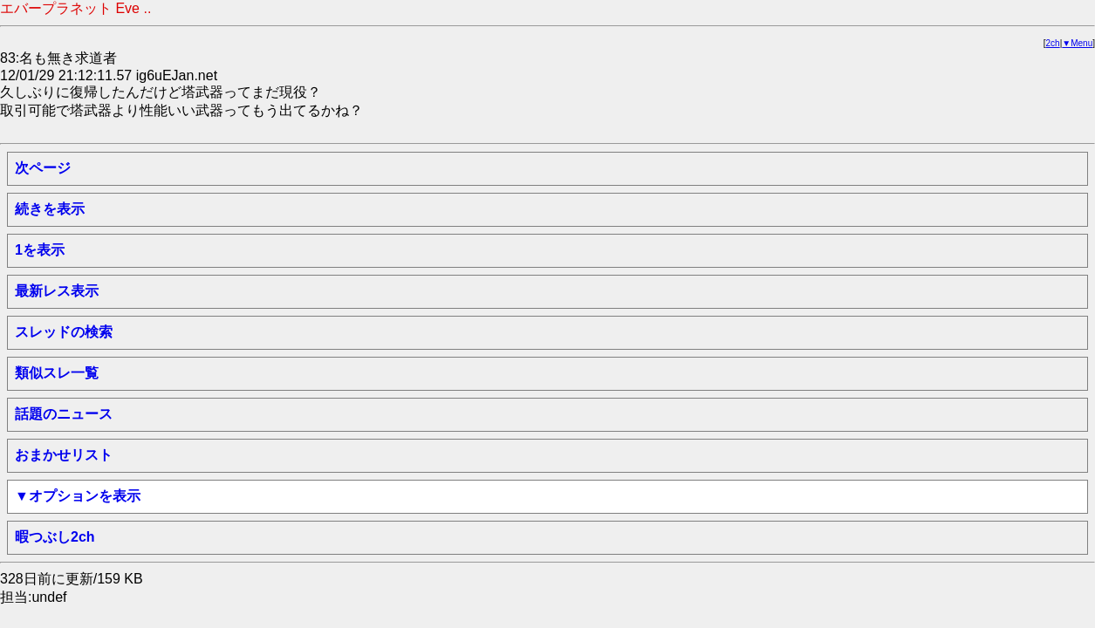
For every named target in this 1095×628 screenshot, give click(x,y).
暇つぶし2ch (55, 536)
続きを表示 (50, 208)
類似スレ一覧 (57, 372)
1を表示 (40, 249)
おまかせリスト (64, 454)
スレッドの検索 (64, 331)
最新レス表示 (57, 290)
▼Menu (1077, 43)
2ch (1053, 43)
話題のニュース (64, 413)
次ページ (43, 167)
